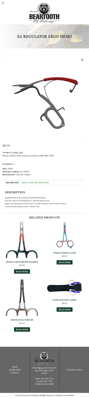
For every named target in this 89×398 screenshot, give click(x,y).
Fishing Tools (17, 152)
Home (15, 367)
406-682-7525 (47, 155)
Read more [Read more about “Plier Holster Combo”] (65, 309)
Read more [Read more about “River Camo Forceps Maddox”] (22, 271)
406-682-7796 (46, 381)
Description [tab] (12, 182)
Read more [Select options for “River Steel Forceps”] (22, 329)
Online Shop (15, 370)
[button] (82, 60)
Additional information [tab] (35, 182)
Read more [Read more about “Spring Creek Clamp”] (65, 262)
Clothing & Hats (74, 370)
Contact (15, 373)
